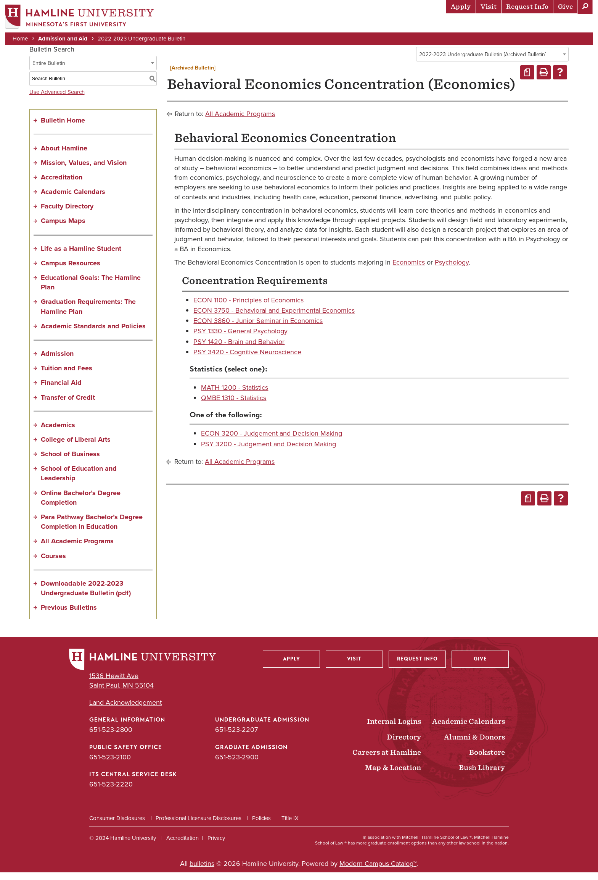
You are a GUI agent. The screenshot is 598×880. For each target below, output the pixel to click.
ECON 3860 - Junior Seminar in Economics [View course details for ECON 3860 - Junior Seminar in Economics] (258, 328)
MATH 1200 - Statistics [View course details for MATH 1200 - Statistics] (234, 395)
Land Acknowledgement (125, 710)
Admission (57, 361)
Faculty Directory (67, 214)
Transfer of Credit (68, 405)
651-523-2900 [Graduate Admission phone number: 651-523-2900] (237, 764)
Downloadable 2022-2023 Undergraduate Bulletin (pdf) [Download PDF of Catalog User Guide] (86, 596)
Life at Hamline (426, 24)
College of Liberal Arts (76, 447)
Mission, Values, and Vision (84, 170)
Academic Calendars (73, 199)
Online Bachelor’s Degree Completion (81, 505)
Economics (408, 269)
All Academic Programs (77, 549)
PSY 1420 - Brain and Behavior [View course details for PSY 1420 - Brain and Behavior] (239, 349)
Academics (373, 24)
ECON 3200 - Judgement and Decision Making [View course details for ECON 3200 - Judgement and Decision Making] (271, 441)
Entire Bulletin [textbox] (48, 70)
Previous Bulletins (69, 615)
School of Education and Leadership (79, 481)
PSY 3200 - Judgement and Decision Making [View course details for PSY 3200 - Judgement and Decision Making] (268, 451)
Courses (53, 563)
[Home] (82, 18)
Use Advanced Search (57, 99)
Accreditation (61, 185)
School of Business (70, 462)
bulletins (202, 871)
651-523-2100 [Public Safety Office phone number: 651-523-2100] (110, 764)
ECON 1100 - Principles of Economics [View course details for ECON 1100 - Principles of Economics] (248, 308)
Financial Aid (61, 390)
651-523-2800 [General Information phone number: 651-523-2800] (110, 737)
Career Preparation (495, 24)
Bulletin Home (63, 128)
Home (23, 39)
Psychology (452, 269)
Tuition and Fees (66, 376)
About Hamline (564, 24)
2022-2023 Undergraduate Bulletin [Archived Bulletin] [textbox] (482, 62)
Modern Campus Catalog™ (377, 871)
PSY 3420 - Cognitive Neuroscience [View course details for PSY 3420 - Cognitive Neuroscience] (247, 360)
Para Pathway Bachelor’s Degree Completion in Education (92, 529)
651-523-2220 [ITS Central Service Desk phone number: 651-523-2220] (111, 792)
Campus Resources (70, 271)
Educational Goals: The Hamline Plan (91, 290)
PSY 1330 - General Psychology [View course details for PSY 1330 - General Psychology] (240, 339)
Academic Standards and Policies (93, 334)
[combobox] (492, 62)
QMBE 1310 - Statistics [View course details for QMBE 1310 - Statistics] (233, 405)
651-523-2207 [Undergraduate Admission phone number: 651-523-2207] (236, 737)
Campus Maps (63, 228)
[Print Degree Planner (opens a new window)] (527, 80)
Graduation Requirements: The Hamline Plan (88, 314)
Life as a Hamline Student (81, 256)
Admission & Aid (319, 24)
